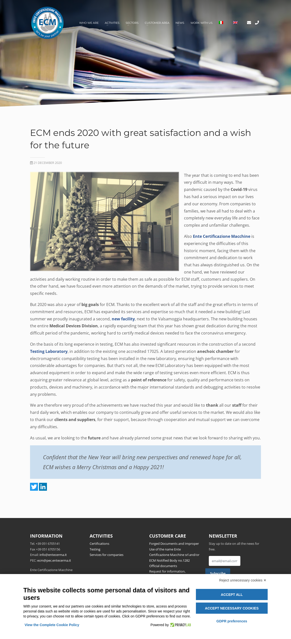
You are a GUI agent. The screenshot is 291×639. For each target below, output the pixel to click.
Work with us (201, 23)
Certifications (99, 543)
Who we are (89, 23)
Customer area (157, 23)
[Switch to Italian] (221, 23)
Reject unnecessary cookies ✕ (242, 580)
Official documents (163, 566)
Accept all (232, 595)
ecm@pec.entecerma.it (54, 560)
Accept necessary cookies (231, 608)
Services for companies (106, 554)
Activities (112, 23)
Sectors (132, 23)
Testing (95, 549)
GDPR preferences (232, 621)
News (180, 23)
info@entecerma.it (53, 554)
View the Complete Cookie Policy (52, 625)
